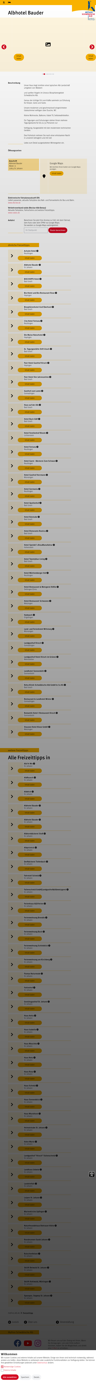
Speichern (25, 1377)
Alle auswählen (10, 1377)
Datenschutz (42, 1362)
